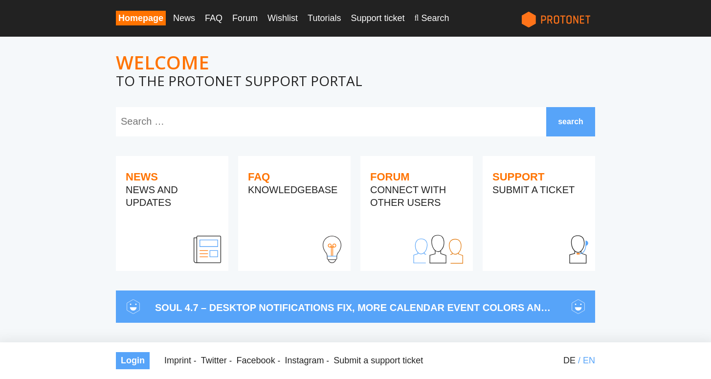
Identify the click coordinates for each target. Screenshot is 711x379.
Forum (245, 18)
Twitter (214, 360)
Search (435, 18)
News (184, 18)
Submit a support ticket (378, 360)
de (569, 360)
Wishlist (282, 18)
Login (133, 360)
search (570, 121)
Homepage (140, 18)
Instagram (304, 360)
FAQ (213, 18)
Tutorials (324, 18)
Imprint (177, 360)
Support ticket (377, 18)
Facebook (256, 360)
